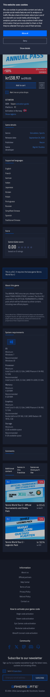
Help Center (25, 582)
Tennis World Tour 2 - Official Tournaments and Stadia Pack (18, 508)
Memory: (9, 384)
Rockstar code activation (25, 628)
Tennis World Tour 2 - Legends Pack (14, 544)
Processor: (9, 365)
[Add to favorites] (42, 85)
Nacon (42, 142)
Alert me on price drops (19, 92)
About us (25, 572)
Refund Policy (25, 596)
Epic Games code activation (25, 623)
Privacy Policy (25, 591)
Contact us (25, 601)
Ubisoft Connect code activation (25, 633)
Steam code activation (25, 618)
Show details (25, 48)
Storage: (8, 423)
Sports (42, 133)
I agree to (14, 671)
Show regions (10, 114)
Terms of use (25, 587)
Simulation (34, 133)
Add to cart (20, 85)
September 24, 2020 (37, 137)
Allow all (25, 33)
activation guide (22, 104)
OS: (6, 348)
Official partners (25, 577)
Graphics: (9, 401)
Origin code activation (25, 614)
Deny (25, 40)
